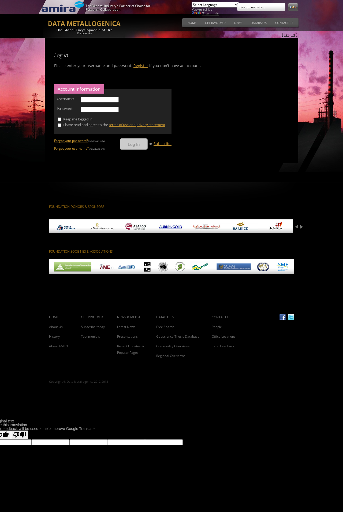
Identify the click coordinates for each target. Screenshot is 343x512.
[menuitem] (192, 22)
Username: (65, 98)
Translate (205, 13)
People (217, 327)
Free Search (165, 327)
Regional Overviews (170, 355)
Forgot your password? (71, 140)
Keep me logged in (77, 119)
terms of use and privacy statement (137, 124)
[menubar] (240, 24)
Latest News (126, 327)
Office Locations (224, 336)
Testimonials (90, 336)
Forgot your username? (71, 148)
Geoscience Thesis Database (177, 336)
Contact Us (284, 23)
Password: (65, 108)
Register (140, 65)
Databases (259, 23)
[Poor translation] (19, 434)
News (238, 23)
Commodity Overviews (173, 346)
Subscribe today (93, 327)
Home (192, 23)
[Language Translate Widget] (215, 5)
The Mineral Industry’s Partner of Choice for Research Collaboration (117, 7)
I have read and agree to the (114, 124)
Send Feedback (223, 346)
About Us (56, 327)
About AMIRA (59, 346)
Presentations (127, 336)
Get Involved (215, 23)
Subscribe (163, 143)
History (54, 336)
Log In (289, 34)
